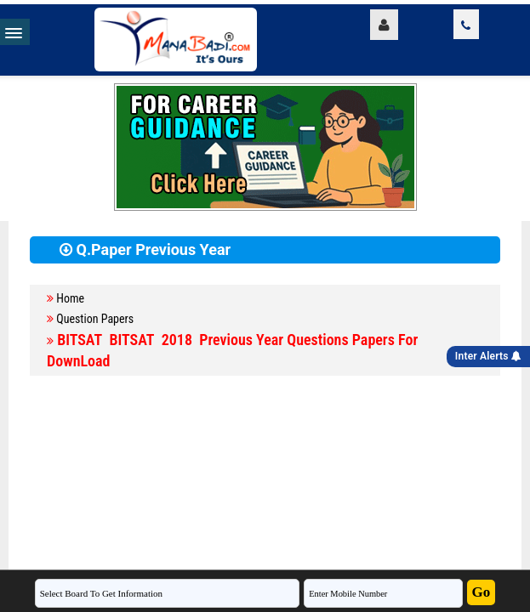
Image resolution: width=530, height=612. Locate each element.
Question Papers (95, 319)
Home (70, 298)
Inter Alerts (488, 356)
